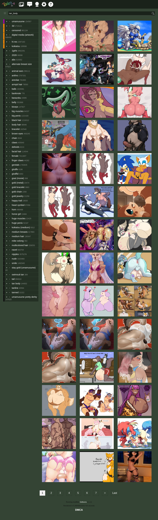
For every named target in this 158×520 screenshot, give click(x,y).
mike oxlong (18, 241)
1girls (14, 50)
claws (14, 142)
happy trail (17, 200)
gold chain (17, 191)
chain (14, 138)
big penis (16, 115)
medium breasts (19, 232)
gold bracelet (18, 187)
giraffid (15, 174)
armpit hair (17, 84)
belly (14, 102)
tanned (15, 292)
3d (13, 26)
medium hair (18, 236)
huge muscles (18, 218)
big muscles (17, 111)
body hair (16, 124)
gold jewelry (17, 196)
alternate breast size (22, 64)
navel (14, 250)
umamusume (18, 21)
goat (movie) (18, 178)
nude (14, 258)
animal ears (17, 71)
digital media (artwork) (23, 35)
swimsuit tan (18, 274)
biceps (15, 107)
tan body (16, 283)
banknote (16, 93)
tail (13, 279)
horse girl (16, 214)
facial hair (16, 151)
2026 (14, 55)
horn (14, 209)
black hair (16, 120)
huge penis (17, 223)
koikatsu (16, 46)
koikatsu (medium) (21, 227)
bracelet (16, 129)
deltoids (15, 147)
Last (114, 493)
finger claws (17, 160)
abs (13, 59)
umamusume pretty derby (24, 297)
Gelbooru (83, 502)
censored (16, 30)
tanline (15, 288)
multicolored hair (20, 245)
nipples (15, 254)
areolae (15, 80)
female (15, 156)
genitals (15, 165)
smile (14, 263)
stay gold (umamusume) (23, 267)
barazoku (16, 98)
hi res (14, 42)
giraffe (15, 169)
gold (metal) (17, 182)
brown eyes (17, 133)
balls (14, 89)
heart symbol (18, 205)
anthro (15, 75)
